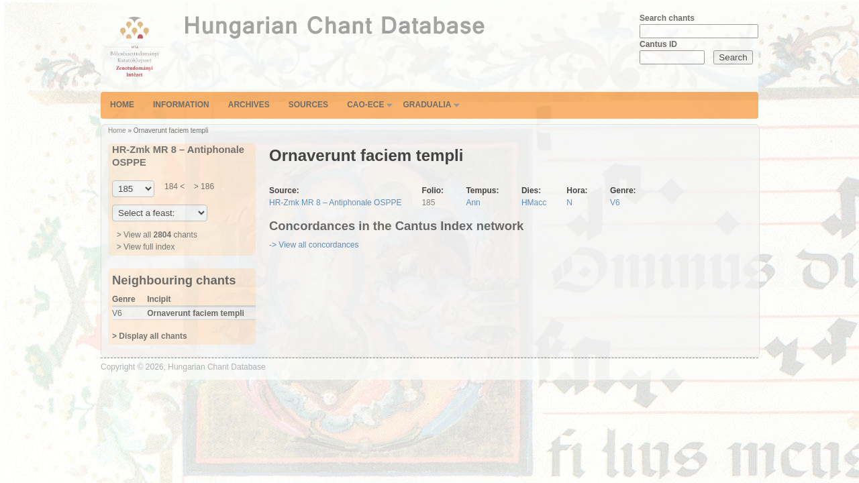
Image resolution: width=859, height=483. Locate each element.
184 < (174, 186)
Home (122, 104)
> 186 (202, 186)
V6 (615, 202)
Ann (473, 202)
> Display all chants (149, 336)
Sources (308, 104)
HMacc (533, 202)
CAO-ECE (365, 104)
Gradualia (427, 104)
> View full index (146, 247)
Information (181, 104)
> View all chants (157, 234)
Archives (249, 104)
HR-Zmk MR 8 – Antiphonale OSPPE (335, 202)
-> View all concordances (314, 245)
